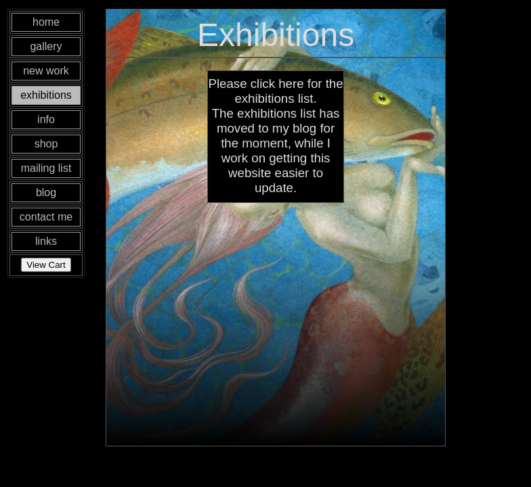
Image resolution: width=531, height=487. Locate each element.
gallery (46, 46)
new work (46, 70)
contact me (46, 217)
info (46, 119)
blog (46, 192)
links (46, 241)
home (46, 22)
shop (46, 143)
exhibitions (46, 95)
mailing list (46, 168)
